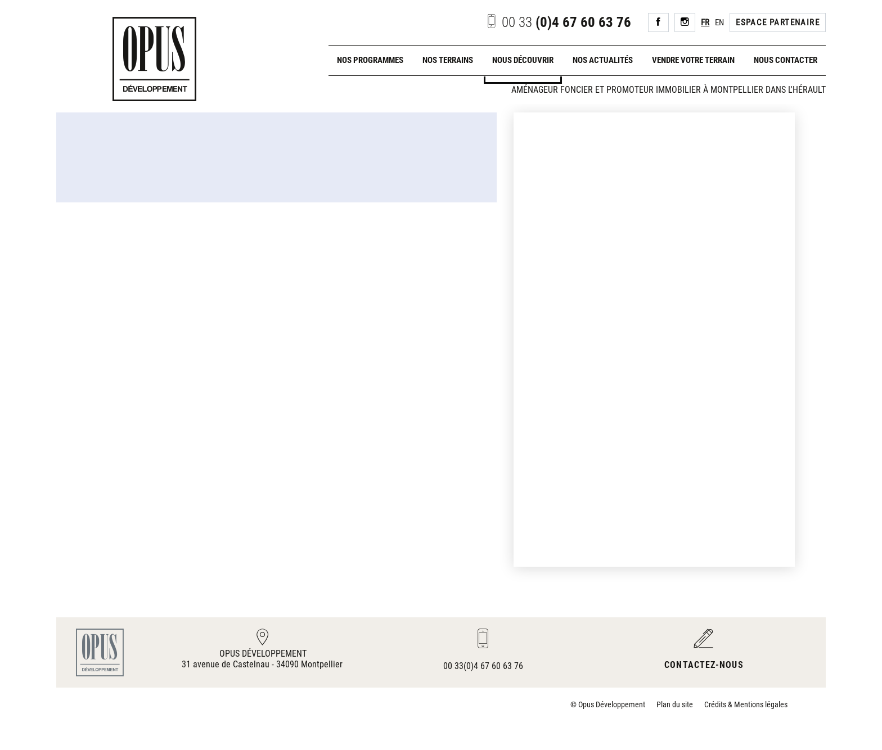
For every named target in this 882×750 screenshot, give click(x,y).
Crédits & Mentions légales (746, 704)
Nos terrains (447, 60)
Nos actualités (603, 60)
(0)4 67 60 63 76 (557, 22)
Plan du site (674, 704)
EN (719, 22)
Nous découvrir (523, 60)
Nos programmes (370, 60)
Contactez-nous (703, 664)
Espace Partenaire (778, 22)
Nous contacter (785, 60)
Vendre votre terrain (693, 60)
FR (705, 22)
